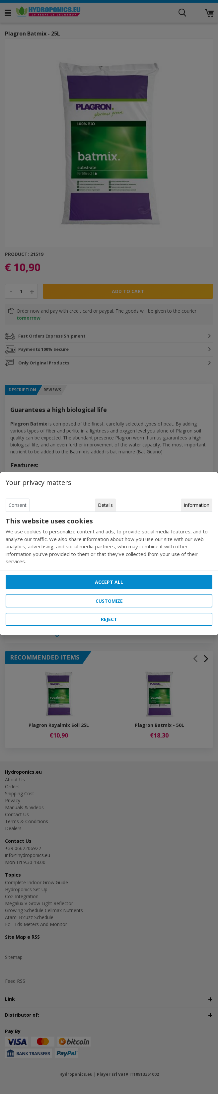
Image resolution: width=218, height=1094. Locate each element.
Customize (109, 601)
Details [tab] (105, 505)
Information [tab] (196, 505)
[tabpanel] (109, 541)
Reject (109, 619)
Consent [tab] (18, 505)
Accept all (109, 582)
